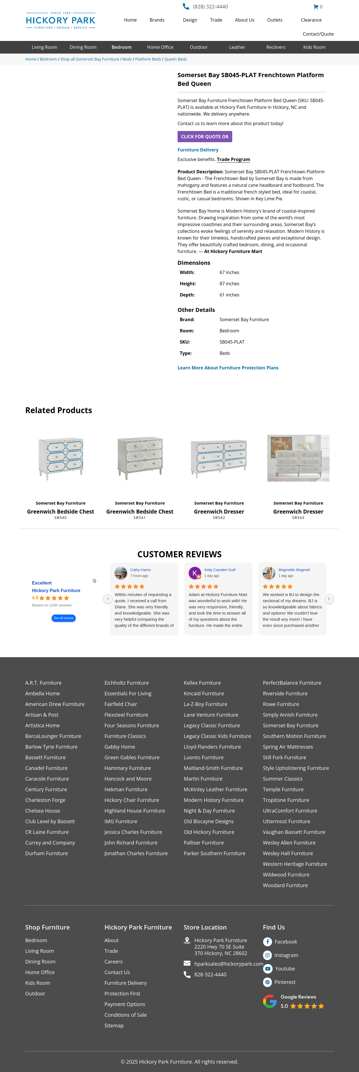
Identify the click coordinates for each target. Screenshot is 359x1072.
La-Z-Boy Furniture (205, 704)
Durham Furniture (46, 853)
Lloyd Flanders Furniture (212, 747)
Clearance (311, 20)
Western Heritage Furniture (295, 864)
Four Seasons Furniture (132, 725)
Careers (114, 961)
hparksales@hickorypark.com (228, 964)
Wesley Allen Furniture (289, 842)
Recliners (276, 47)
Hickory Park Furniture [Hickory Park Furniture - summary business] (56, 590)
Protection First (123, 993)
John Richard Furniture (131, 842)
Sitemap (114, 1025)
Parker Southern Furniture (214, 853)
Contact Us (117, 972)
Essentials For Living (128, 693)
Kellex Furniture (202, 683)
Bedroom (122, 47)
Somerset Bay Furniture (61, 502)
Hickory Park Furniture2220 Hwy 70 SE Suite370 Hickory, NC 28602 (220, 946)
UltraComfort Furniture (290, 811)
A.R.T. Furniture (43, 683)
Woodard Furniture (285, 885)
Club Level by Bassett (50, 821)
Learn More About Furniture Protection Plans (228, 368)
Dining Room (83, 47)
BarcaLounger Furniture (53, 736)
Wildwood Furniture (286, 874)
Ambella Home (42, 693)
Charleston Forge (45, 800)
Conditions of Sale (126, 1015)
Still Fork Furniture (284, 757)
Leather (237, 47)
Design (190, 20)
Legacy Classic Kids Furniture (217, 736)
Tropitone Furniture (286, 800)
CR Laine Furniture (47, 832)
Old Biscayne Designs (209, 821)
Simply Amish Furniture (290, 715)
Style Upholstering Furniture (296, 768)
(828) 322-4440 (210, 6)
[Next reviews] (329, 599)
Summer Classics (283, 779)
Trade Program (233, 159)
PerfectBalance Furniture (292, 683)
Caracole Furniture (47, 779)
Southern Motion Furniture (294, 736)
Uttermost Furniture (286, 821)
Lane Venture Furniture (211, 715)
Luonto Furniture (204, 757)
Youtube (285, 968)
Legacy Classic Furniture (212, 725)
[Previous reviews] (108, 599)
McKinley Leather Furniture (215, 789)
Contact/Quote (318, 34)
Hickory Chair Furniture (132, 800)
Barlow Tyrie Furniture (51, 747)
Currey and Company (50, 842)
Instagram (286, 955)
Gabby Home (120, 747)
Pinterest (285, 982)
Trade (216, 20)
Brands (157, 20)
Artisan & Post (41, 715)
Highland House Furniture (135, 811)
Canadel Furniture (46, 768)
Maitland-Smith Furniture (213, 768)
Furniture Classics (125, 736)
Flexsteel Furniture (126, 715)
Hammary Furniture (128, 768)
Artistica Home (42, 725)
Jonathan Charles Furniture (136, 853)
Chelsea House (42, 811)
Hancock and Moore (128, 779)
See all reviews (63, 618)
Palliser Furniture (204, 842)
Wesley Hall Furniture (288, 853)
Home (130, 20)
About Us (244, 20)
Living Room (44, 47)
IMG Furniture (121, 821)
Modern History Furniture (214, 800)
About (112, 940)
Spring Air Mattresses (288, 747)
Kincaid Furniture (204, 693)
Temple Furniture (283, 789)
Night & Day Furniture (209, 811)
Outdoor (199, 47)
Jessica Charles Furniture (133, 832)
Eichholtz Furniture (127, 683)
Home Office (160, 47)
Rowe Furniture (281, 704)
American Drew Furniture (55, 704)
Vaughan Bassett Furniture (294, 832)
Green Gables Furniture (132, 757)
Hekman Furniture (126, 789)
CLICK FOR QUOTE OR (205, 137)
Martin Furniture (203, 779)
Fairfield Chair (121, 704)
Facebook (286, 941)
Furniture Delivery (198, 150)
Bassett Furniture (45, 757)
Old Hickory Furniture (209, 832)
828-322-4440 (210, 974)
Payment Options (125, 1004)
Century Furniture (46, 789)
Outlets (274, 20)
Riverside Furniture (285, 693)
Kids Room (314, 47)
